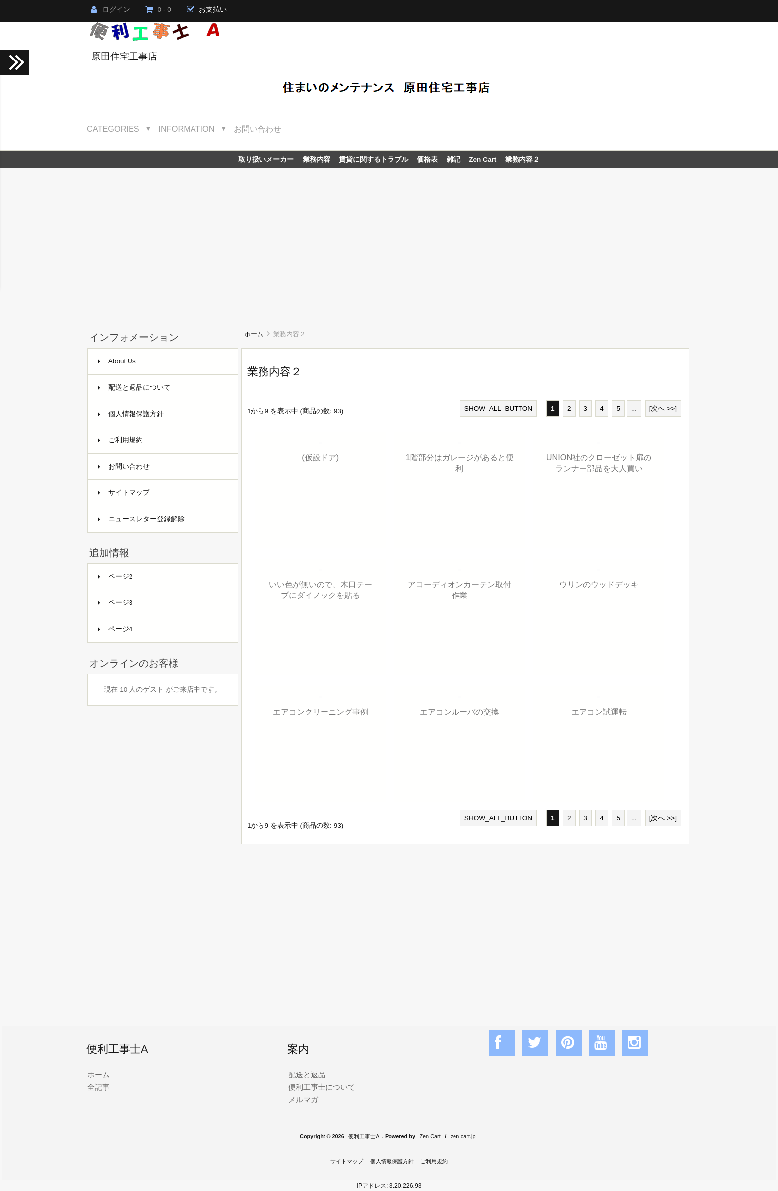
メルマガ (303, 1099)
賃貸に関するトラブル (373, 159)
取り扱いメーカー (266, 159)
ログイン (110, 9)
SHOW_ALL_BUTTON (498, 408)
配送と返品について (134, 387)
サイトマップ (124, 492)
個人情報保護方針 (131, 413)
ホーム (253, 334)
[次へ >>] (663, 408)
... (634, 408)
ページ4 (115, 629)
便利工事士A (363, 1136)
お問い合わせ (257, 128)
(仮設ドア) (320, 457)
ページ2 (115, 576)
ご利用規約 (120, 440)
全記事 (98, 1087)
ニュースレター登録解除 (141, 519)
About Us (117, 361)
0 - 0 (158, 9)
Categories (113, 128)
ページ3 (115, 602)
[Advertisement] (389, 242)
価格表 (427, 159)
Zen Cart (482, 159)
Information (187, 128)
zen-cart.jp (463, 1136)
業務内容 (316, 159)
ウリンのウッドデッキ (599, 584)
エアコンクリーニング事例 (320, 711)
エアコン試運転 (599, 711)
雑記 (453, 159)
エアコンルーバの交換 (459, 711)
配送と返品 (306, 1075)
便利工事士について (321, 1087)
